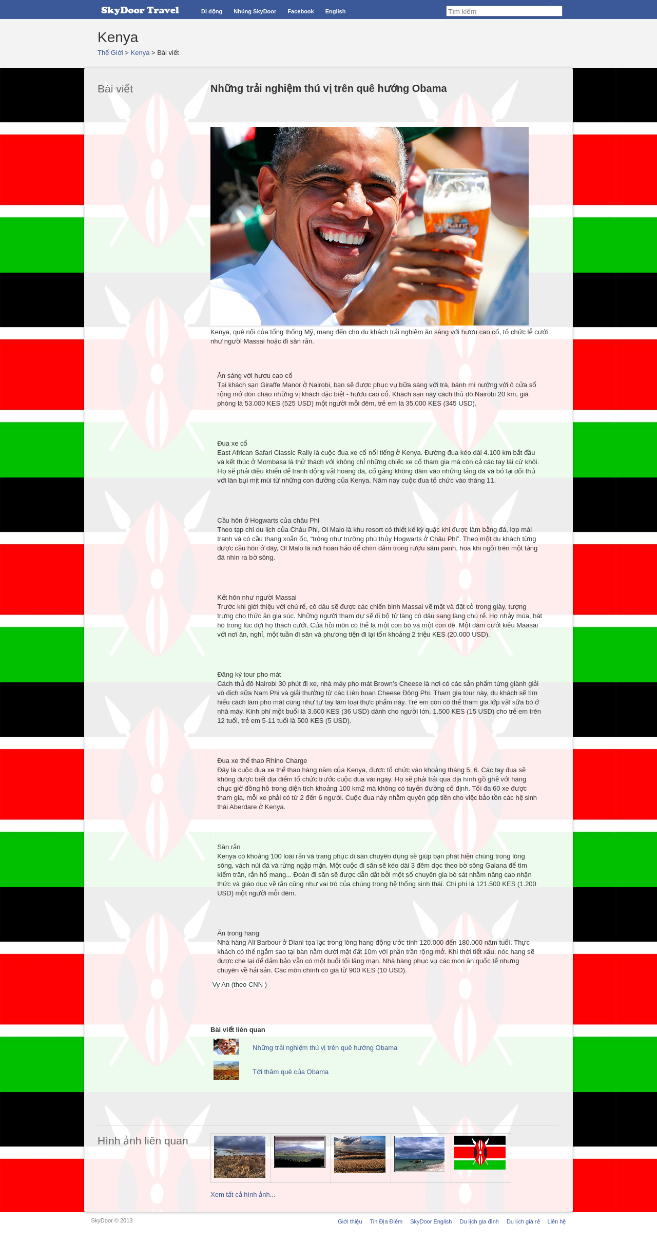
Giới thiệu (350, 1221)
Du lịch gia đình (478, 1221)
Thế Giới (110, 52)
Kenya (140, 52)
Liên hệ (557, 1221)
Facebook (300, 11)
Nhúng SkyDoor (255, 11)
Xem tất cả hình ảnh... (243, 1194)
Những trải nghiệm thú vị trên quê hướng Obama (325, 1047)
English (335, 11)
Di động (211, 11)
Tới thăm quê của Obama (290, 1072)
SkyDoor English (431, 1221)
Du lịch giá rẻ (523, 1221)
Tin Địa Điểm (386, 1221)
